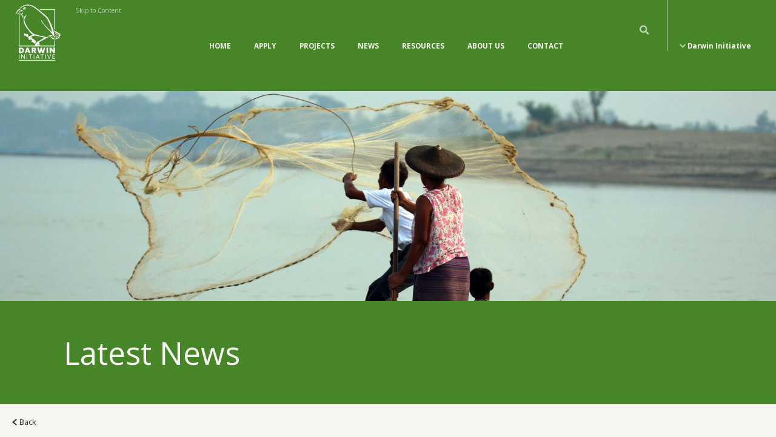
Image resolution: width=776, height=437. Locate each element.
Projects (317, 33)
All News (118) (44, 424)
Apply (265, 33)
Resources (423, 33)
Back (24, 397)
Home (220, 33)
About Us (485, 33)
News (368, 33)
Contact (545, 33)
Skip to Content (98, 10)
